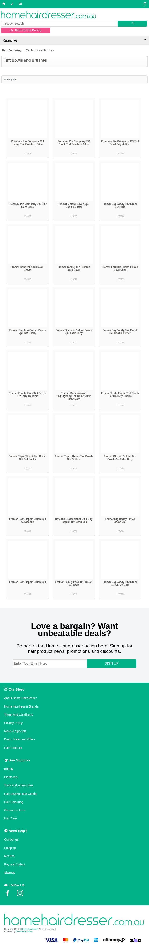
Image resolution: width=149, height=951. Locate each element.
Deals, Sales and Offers (19, 739)
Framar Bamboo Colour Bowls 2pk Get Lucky (27, 332)
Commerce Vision (24, 931)
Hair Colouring (13, 802)
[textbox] (59, 24)
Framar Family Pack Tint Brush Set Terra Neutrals (27, 395)
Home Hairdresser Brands (21, 706)
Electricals (11, 777)
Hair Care (10, 818)
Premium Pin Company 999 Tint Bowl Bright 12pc (120, 143)
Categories (10, 40)
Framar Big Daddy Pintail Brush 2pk (120, 520)
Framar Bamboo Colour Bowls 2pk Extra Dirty (74, 332)
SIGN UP (111, 663)
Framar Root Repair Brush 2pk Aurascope (27, 520)
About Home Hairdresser (20, 698)
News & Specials (15, 731)
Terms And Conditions (18, 714)
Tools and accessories (18, 785)
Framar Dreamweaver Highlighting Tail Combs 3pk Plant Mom (74, 396)
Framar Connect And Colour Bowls (27, 269)
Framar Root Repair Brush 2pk (27, 582)
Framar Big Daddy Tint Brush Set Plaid (119, 205)
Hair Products (13, 747)
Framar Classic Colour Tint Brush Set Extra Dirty (120, 458)
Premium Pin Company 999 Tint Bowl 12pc (28, 205)
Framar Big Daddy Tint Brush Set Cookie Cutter (119, 332)
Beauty (8, 769)
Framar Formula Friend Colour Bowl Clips (120, 269)
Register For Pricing (28, 30)
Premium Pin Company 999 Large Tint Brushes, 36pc (27, 143)
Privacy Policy (13, 723)
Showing (10, 79)
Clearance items (14, 810)
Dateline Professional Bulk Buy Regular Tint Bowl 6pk (73, 520)
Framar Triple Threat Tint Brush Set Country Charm (120, 395)
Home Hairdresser (29, 929)
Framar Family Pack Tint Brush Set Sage (73, 583)
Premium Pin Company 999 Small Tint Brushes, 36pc (73, 143)
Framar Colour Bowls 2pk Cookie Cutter (74, 205)
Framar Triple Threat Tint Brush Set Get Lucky (27, 458)
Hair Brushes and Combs (20, 793)
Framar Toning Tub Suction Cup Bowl (73, 269)
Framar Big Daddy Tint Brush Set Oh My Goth (119, 583)
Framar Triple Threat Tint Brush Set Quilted (74, 458)
